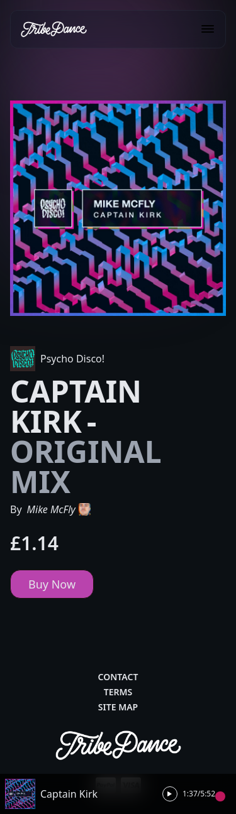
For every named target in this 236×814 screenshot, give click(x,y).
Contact (118, 677)
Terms (118, 692)
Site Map (118, 707)
